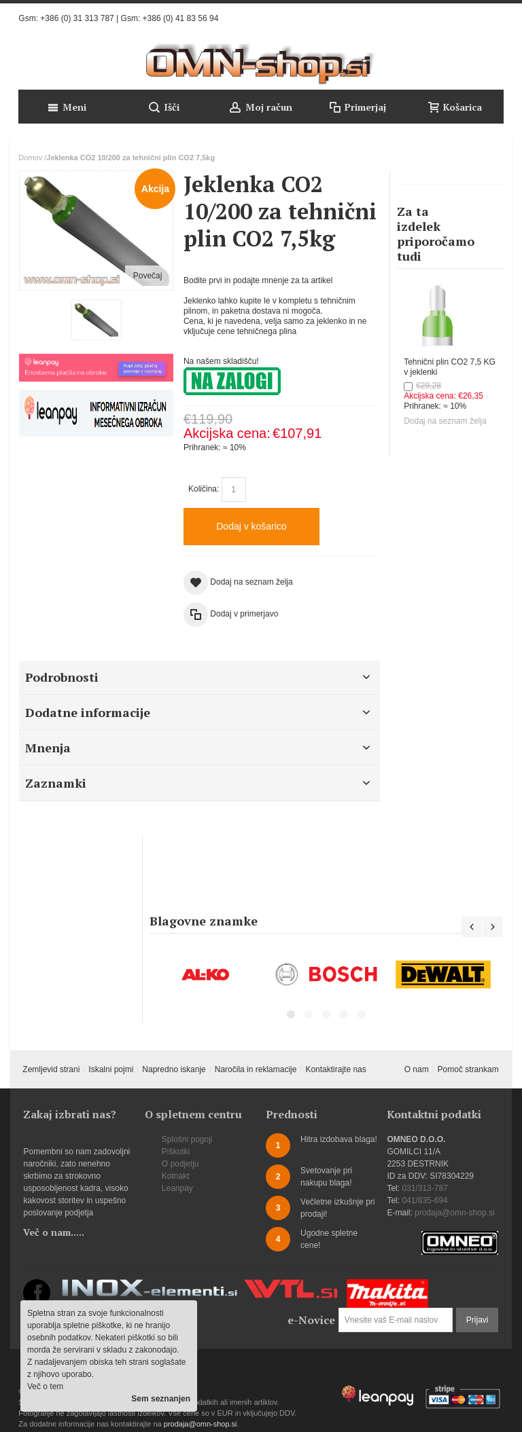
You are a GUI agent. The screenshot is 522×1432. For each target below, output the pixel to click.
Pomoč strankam (468, 1069)
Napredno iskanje (173, 1069)
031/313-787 (424, 1188)
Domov (30, 157)
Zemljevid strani (51, 1069)
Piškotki (176, 1151)
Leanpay (177, 1188)
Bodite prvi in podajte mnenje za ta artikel (258, 280)
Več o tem (45, 1386)
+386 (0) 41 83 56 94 (181, 18)
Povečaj (147, 275)
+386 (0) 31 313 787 (77, 18)
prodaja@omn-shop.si (455, 1212)
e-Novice (311, 1319)
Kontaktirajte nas (335, 1069)
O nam (416, 1069)
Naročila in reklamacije (256, 1069)
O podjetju (180, 1164)
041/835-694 (424, 1200)
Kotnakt (176, 1176)
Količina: (203, 489)
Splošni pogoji (187, 1139)
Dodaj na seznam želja (445, 421)
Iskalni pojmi (110, 1069)
